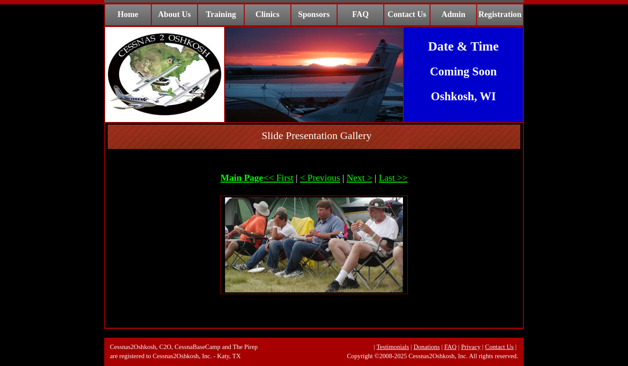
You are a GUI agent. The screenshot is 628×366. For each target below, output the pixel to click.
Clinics (268, 14)
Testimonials (392, 346)
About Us (174, 14)
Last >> (393, 178)
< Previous (320, 178)
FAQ (360, 14)
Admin (453, 14)
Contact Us (407, 14)
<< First (278, 178)
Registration (499, 14)
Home (127, 14)
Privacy (471, 346)
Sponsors (314, 14)
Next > (359, 178)
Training (221, 14)
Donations (426, 346)
